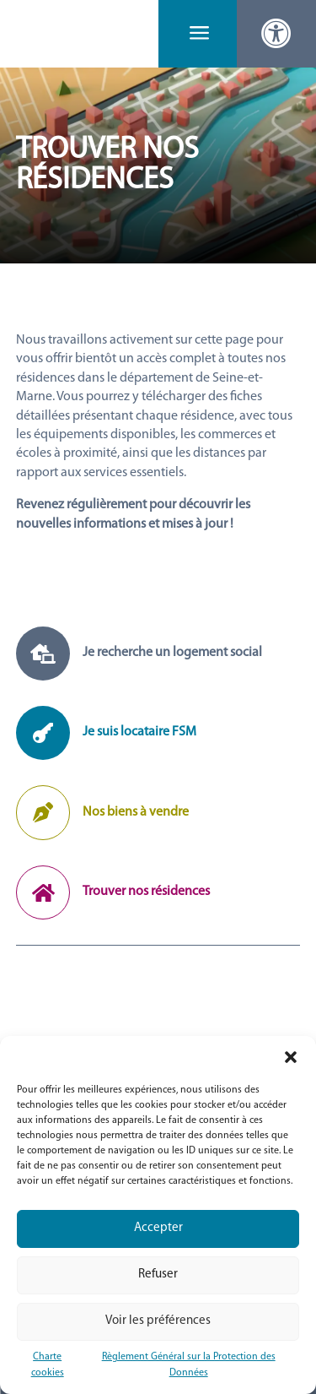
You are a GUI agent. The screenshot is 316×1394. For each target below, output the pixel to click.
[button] (290, 1057)
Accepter (158, 1228)
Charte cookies (47, 1365)
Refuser (158, 1274)
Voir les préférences (158, 1321)
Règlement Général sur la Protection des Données (189, 1365)
